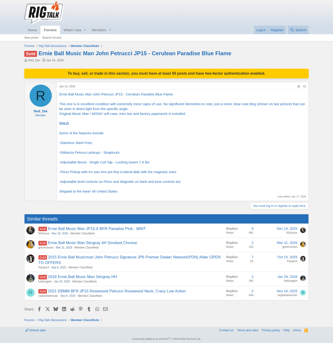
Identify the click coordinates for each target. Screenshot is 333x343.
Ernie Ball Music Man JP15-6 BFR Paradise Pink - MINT (97, 229)
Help (287, 330)
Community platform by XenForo (166, 338)
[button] (85, 30)
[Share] (299, 86)
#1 (304, 86)
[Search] (298, 30)
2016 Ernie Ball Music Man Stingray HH (82, 277)
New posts (31, 37)
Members (99, 30)
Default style (35, 330)
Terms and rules (247, 330)
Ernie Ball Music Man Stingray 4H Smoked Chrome (92, 243)
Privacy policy (271, 330)
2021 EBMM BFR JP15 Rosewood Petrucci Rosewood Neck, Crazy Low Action (117, 291)
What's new (72, 30)
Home (32, 30)
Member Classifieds (83, 233)
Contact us (226, 330)
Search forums (52, 37)
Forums (50, 30)
